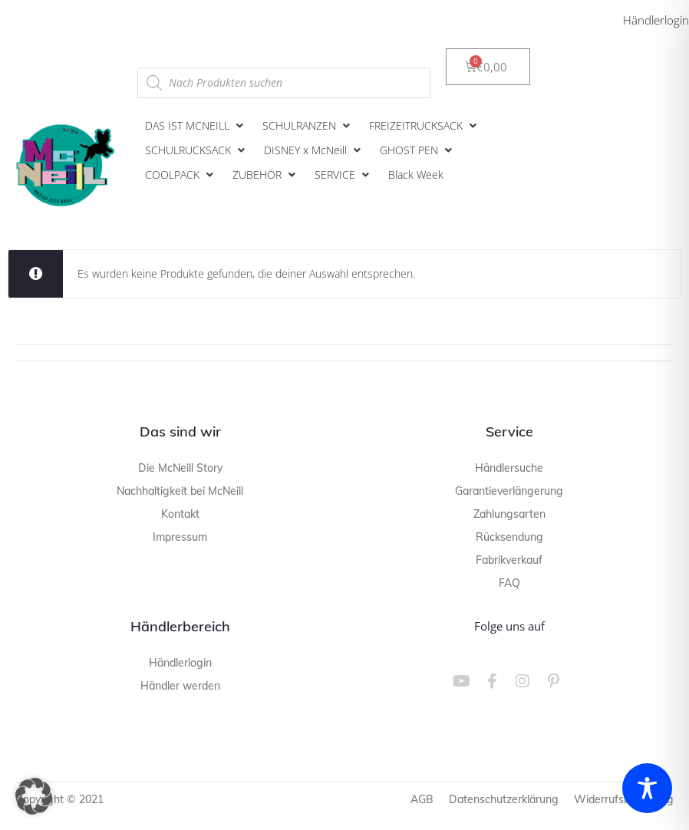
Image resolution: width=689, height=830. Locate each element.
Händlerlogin (656, 20)
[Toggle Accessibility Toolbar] (647, 788)
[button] (196, 126)
